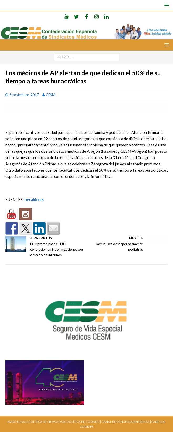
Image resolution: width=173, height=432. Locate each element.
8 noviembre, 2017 (24, 95)
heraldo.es (34, 199)
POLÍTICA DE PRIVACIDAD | (47, 422)
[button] (166, 5)
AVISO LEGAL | (18, 422)
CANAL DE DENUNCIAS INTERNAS (125, 422)
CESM (50, 95)
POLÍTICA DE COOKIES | (84, 422)
